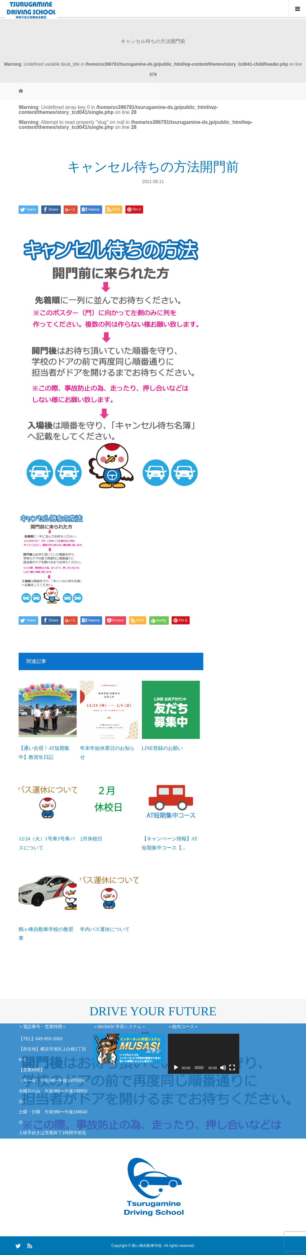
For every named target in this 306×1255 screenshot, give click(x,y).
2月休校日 (91, 838)
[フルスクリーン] (232, 1068)
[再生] (176, 1068)
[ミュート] (223, 1068)
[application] (203, 1054)
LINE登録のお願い (162, 748)
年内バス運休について (105, 929)
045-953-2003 (48, 1038)
